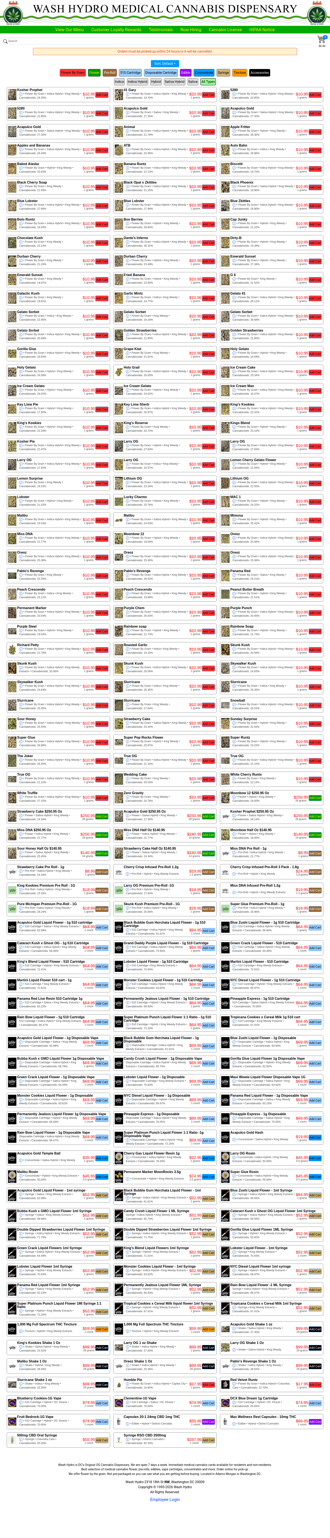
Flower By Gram (73, 73)
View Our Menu (69, 29)
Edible (185, 73)
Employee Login (165, 1499)
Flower (94, 73)
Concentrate (204, 73)
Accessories (259, 73)
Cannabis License (225, 29)
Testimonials (161, 29)
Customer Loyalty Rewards (116, 29)
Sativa (193, 82)
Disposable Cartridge (161, 73)
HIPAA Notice (262, 29)
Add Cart (102, 95)
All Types (208, 82)
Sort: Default (163, 64)
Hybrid (156, 82)
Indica (119, 82)
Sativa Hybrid (175, 82)
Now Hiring (190, 29)
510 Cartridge (130, 73)
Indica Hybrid (137, 82)
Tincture (240, 73)
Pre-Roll (110, 73)
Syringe (223, 73)
